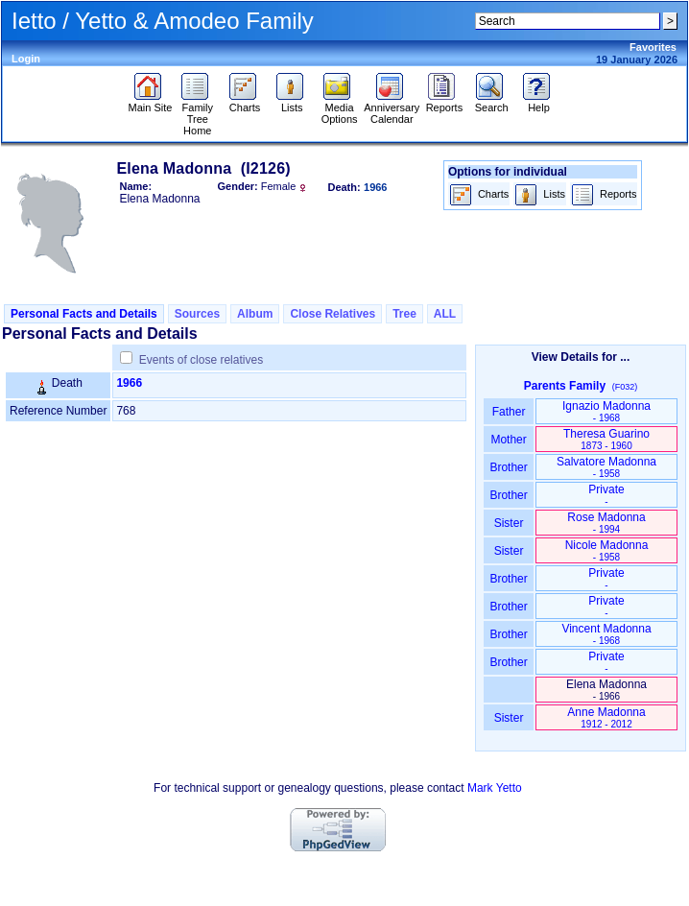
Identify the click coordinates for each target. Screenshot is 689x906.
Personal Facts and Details (84, 314)
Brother (508, 467)
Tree (404, 314)
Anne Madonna (606, 717)
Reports (444, 102)
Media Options (339, 108)
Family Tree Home (197, 114)
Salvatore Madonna (606, 467)
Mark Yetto (494, 788)
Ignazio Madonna (606, 411)
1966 (129, 383)
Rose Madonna (606, 523)
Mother (508, 439)
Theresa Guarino (606, 439)
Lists (292, 102)
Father (508, 411)
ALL (445, 314)
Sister (509, 523)
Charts (245, 102)
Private (606, 495)
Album (255, 314)
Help (539, 102)
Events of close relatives (201, 360)
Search (492, 102)
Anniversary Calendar (391, 108)
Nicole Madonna (607, 550)
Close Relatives (332, 314)
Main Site (151, 102)
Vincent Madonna (606, 634)
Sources (197, 314)
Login (26, 58)
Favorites (653, 47)
